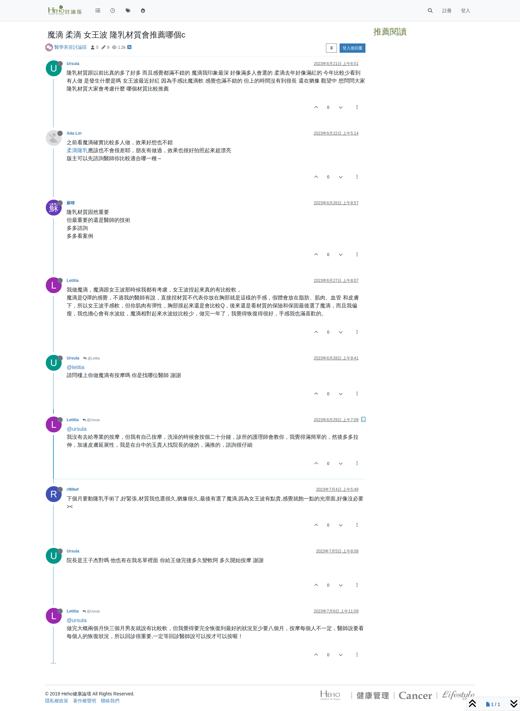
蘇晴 (71, 203)
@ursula (77, 429)
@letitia (76, 367)
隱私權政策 (56, 700)
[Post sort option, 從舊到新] (331, 48)
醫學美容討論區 (70, 47)
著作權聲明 (84, 700)
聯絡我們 (110, 700)
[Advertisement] (424, 80)
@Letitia (91, 358)
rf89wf (73, 489)
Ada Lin (74, 133)
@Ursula (91, 420)
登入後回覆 (352, 48)
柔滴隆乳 (77, 150)
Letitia (73, 280)
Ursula (73, 63)
